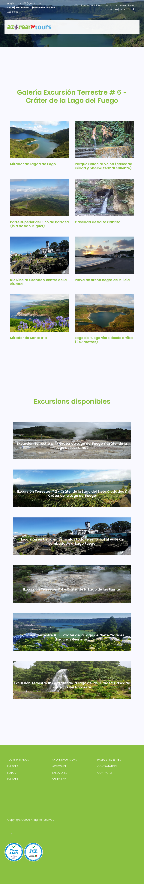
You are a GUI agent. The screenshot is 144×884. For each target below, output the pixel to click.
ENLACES (12, 766)
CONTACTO (104, 773)
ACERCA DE (59, 766)
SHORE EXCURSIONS (64, 759)
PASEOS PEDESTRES (109, 759)
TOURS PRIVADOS (18, 759)
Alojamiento (127, 5)
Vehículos (111, 5)
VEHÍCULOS (59, 779)
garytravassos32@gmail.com (24, 3)
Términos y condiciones (88, 5)
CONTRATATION (107, 766)
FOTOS (11, 773)
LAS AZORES (59, 773)
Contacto (106, 9)
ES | (121, 9)
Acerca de (12, 11)
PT (125, 9)
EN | (117, 9)
